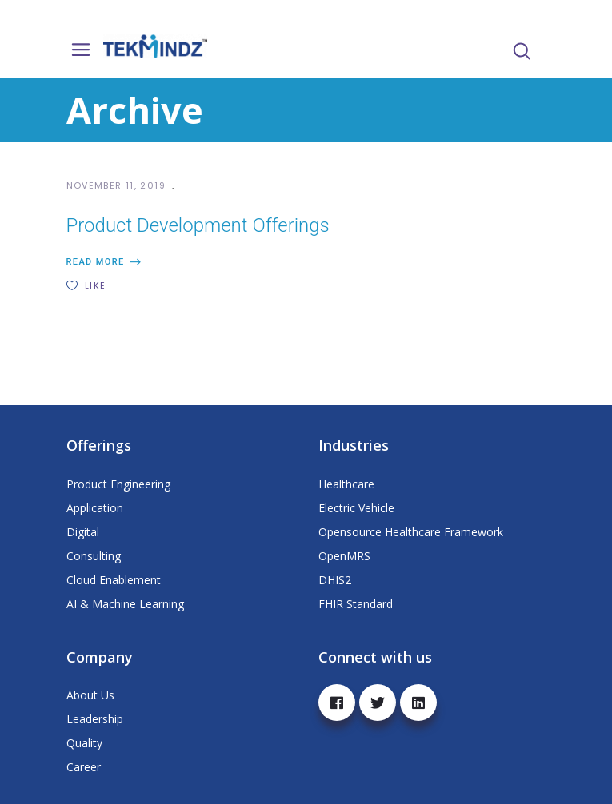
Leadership (94, 718)
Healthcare (346, 484)
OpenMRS (344, 555)
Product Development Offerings (198, 225)
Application (94, 507)
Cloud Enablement (113, 579)
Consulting (93, 555)
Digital (82, 531)
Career (83, 766)
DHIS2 (334, 579)
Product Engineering (118, 484)
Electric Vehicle (356, 507)
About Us (90, 695)
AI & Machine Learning (125, 603)
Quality (84, 742)
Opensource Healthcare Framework (410, 531)
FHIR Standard (355, 603)
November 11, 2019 (118, 185)
